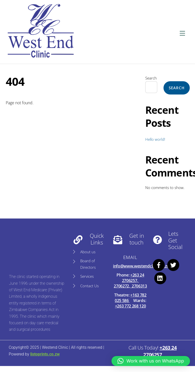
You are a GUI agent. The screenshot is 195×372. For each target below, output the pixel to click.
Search (151, 78)
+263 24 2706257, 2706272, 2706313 (130, 280)
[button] (151, 361)
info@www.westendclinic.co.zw (141, 266)
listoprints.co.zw (45, 354)
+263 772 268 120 (130, 306)
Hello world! (155, 139)
